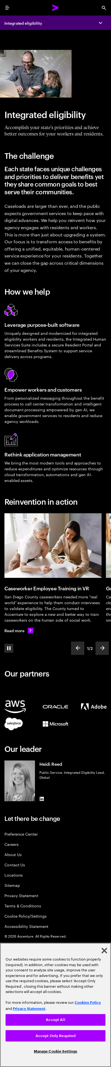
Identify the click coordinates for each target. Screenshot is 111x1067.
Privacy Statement (21, 895)
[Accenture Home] (55, 7)
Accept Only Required (56, 1036)
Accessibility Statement (26, 926)
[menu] (7, 7)
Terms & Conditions (22, 905)
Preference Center (21, 834)
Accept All (55, 1020)
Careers (11, 844)
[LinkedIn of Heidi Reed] (41, 799)
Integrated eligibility (23, 22)
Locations (13, 875)
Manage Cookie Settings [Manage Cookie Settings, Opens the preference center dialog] (55, 1051)
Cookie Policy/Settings (25, 916)
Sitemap (12, 885)
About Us (12, 854)
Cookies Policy (88, 1002)
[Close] (104, 951)
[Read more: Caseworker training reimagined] (18, 630)
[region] (55, 1005)
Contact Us (14, 864)
